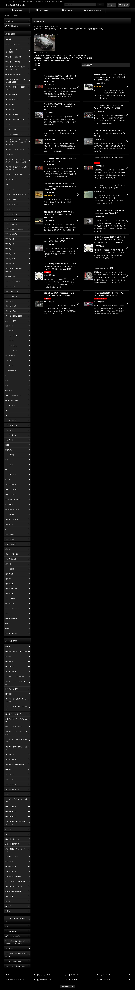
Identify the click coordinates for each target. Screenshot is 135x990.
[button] (118, 10)
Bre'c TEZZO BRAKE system (52, 60)
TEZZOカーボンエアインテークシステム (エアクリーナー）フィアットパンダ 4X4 (63, 58)
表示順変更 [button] (87, 65)
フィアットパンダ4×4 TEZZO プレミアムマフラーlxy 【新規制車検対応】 (61, 55)
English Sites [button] (67, 986)
